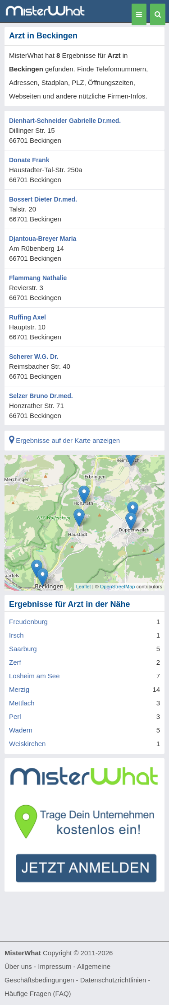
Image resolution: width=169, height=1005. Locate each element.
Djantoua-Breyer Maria (42, 238)
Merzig (19, 689)
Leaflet (83, 586)
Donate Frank (29, 160)
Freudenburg (28, 621)
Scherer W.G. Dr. (34, 356)
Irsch (16, 635)
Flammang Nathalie (38, 278)
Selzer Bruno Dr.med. (41, 395)
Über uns (18, 966)
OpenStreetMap (117, 586)
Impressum (54, 966)
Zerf (15, 662)
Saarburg (23, 649)
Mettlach (22, 703)
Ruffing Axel (27, 317)
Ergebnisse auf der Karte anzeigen (64, 440)
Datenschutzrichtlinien (113, 980)
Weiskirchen (27, 743)
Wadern (20, 730)
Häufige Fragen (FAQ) (38, 993)
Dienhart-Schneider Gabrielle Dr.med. (65, 120)
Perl (15, 716)
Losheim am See (34, 676)
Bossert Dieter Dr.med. (43, 199)
